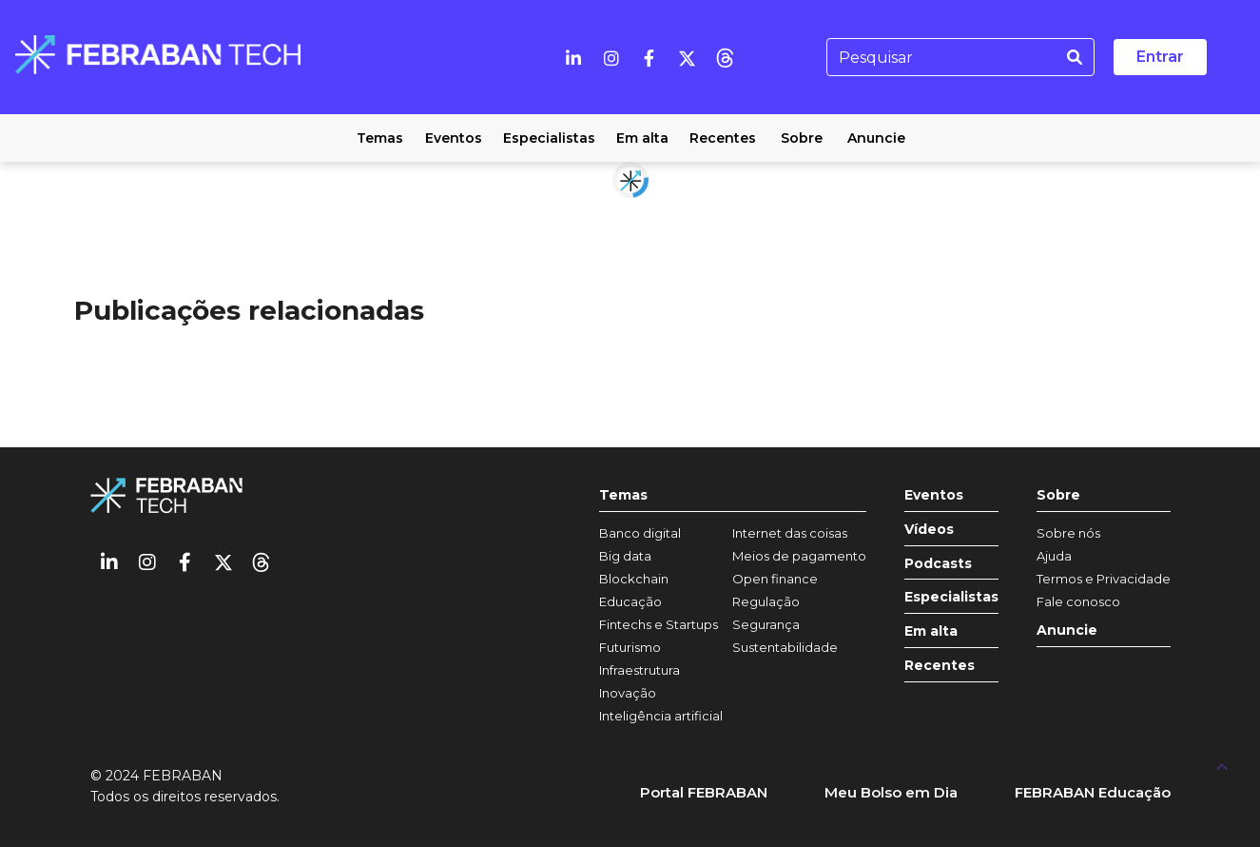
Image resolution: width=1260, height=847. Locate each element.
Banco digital (640, 533)
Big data (625, 555)
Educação (630, 601)
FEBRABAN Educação (1093, 792)
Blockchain (634, 578)
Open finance (775, 578)
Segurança (766, 624)
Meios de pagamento (799, 555)
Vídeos (929, 530)
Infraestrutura (639, 670)
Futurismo (630, 647)
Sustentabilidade (785, 647)
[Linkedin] (573, 57)
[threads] (726, 57)
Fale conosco (1078, 601)
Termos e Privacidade (1104, 578)
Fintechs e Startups (658, 624)
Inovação (627, 692)
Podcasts (938, 564)
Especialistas (951, 597)
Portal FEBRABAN (703, 792)
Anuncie (1067, 630)
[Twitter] (688, 57)
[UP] (1222, 766)
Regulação (766, 601)
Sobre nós (1068, 533)
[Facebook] (649, 57)
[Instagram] (611, 57)
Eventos (933, 495)
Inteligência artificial (661, 715)
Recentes (939, 666)
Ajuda (1054, 555)
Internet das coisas (789, 533)
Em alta (931, 631)
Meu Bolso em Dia (891, 792)
